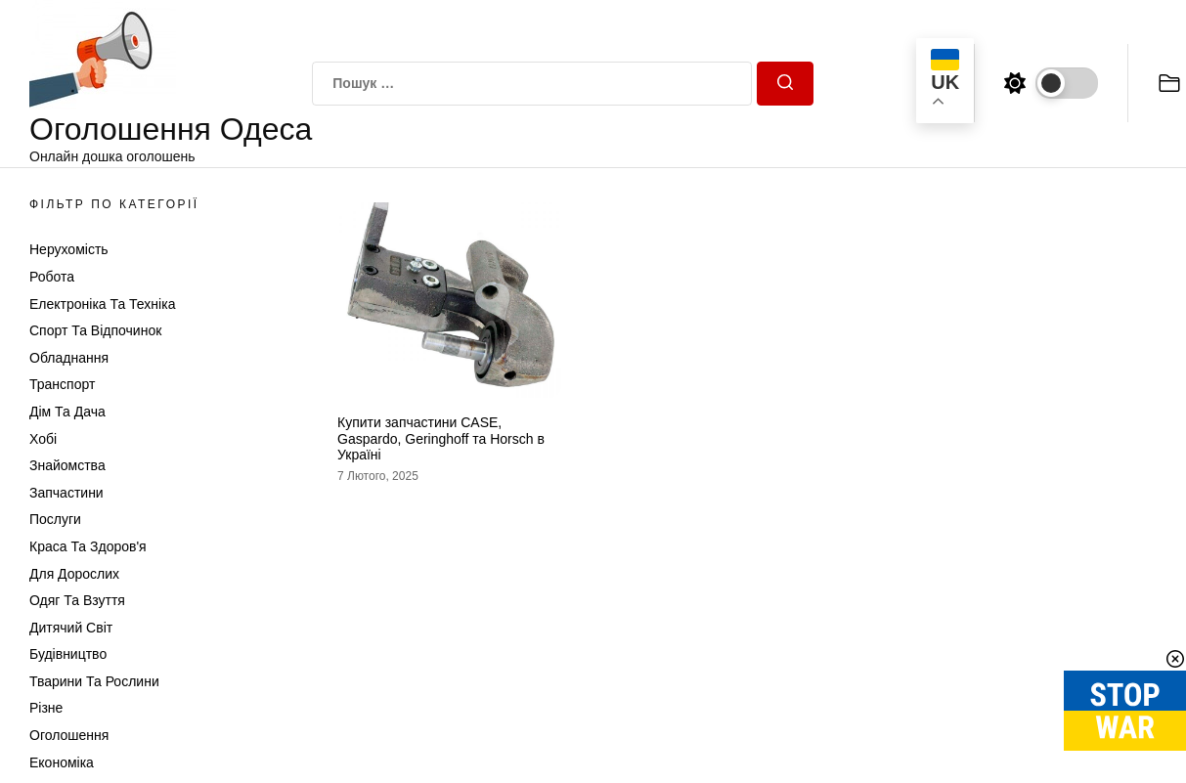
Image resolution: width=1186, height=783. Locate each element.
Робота (51, 276)
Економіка (61, 762)
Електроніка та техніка (102, 304)
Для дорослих (74, 574)
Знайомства (67, 465)
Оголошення (69, 735)
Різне (46, 708)
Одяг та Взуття (77, 600)
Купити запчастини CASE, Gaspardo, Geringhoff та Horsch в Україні (441, 438)
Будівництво (68, 654)
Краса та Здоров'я (88, 546)
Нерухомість (69, 249)
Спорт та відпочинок (95, 330)
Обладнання (69, 358)
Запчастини (66, 492)
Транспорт (62, 384)
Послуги (55, 519)
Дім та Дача (67, 411)
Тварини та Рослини (94, 681)
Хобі (43, 439)
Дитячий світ (70, 627)
